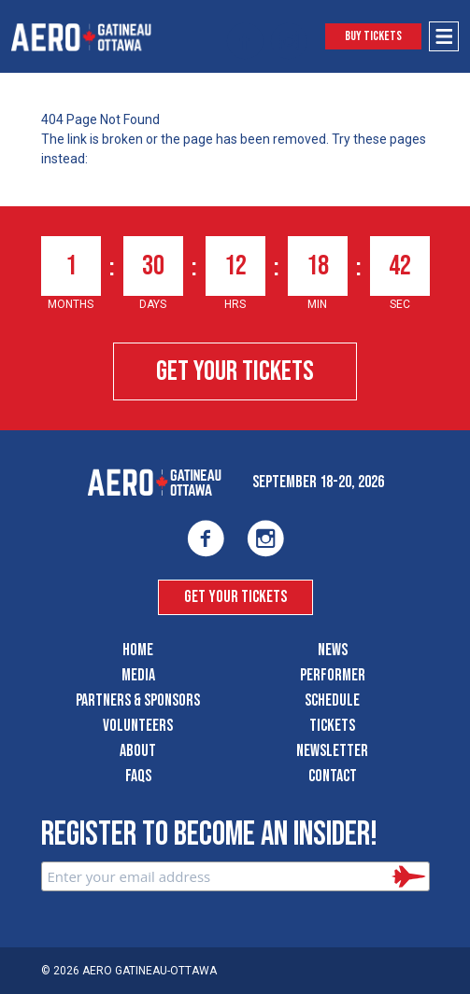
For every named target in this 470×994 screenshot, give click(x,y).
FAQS (138, 776)
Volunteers (138, 725)
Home (137, 650)
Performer (332, 675)
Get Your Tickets (235, 371)
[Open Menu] (444, 36)
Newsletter (332, 751)
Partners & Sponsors (138, 700)
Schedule (332, 700)
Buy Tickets (373, 36)
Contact (332, 776)
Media (138, 675)
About (138, 751)
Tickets (332, 725)
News (333, 650)
